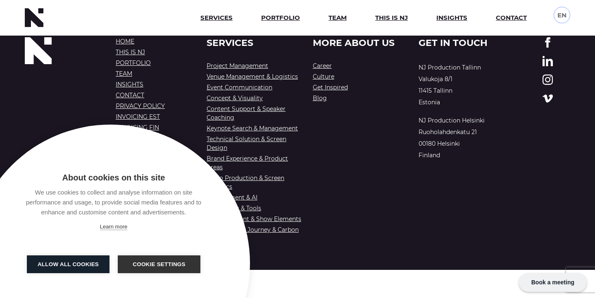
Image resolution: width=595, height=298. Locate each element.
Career (322, 66)
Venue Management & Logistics (252, 76)
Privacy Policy (140, 106)
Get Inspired (330, 87)
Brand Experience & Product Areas (247, 163)
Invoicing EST (138, 116)
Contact (511, 17)
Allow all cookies (68, 264)
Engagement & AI (232, 197)
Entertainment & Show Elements (254, 219)
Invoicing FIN (137, 127)
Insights (451, 18)
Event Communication (239, 87)
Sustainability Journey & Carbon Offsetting (253, 234)
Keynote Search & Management (252, 128)
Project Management (237, 66)
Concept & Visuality (235, 98)
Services (216, 18)
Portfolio (280, 18)
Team (337, 18)
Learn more (113, 226)
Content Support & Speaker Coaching (246, 113)
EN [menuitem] (561, 13)
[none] (562, 13)
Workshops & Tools (234, 208)
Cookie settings (159, 264)
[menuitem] (562, 13)
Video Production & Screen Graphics (245, 182)
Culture (323, 76)
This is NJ (391, 18)
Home (125, 41)
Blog (320, 98)
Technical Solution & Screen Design (246, 143)
